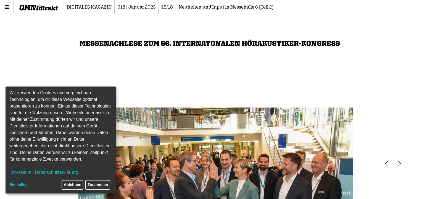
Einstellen (18, 184)
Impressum (20, 172)
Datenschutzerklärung (56, 172)
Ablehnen (72, 184)
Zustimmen (98, 184)
